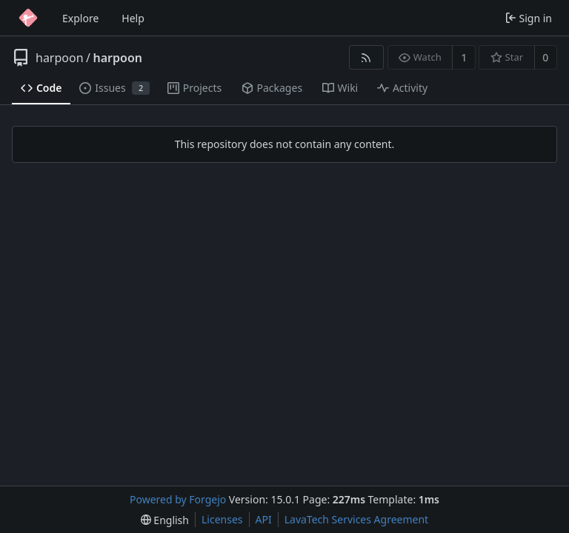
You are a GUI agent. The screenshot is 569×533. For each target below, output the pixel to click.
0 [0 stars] (545, 57)
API (264, 519)
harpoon (60, 57)
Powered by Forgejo (178, 499)
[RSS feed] (366, 57)
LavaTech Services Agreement (356, 519)
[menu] (165, 520)
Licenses (222, 519)
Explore (80, 18)
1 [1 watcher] (464, 57)
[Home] (28, 17)
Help (133, 18)
